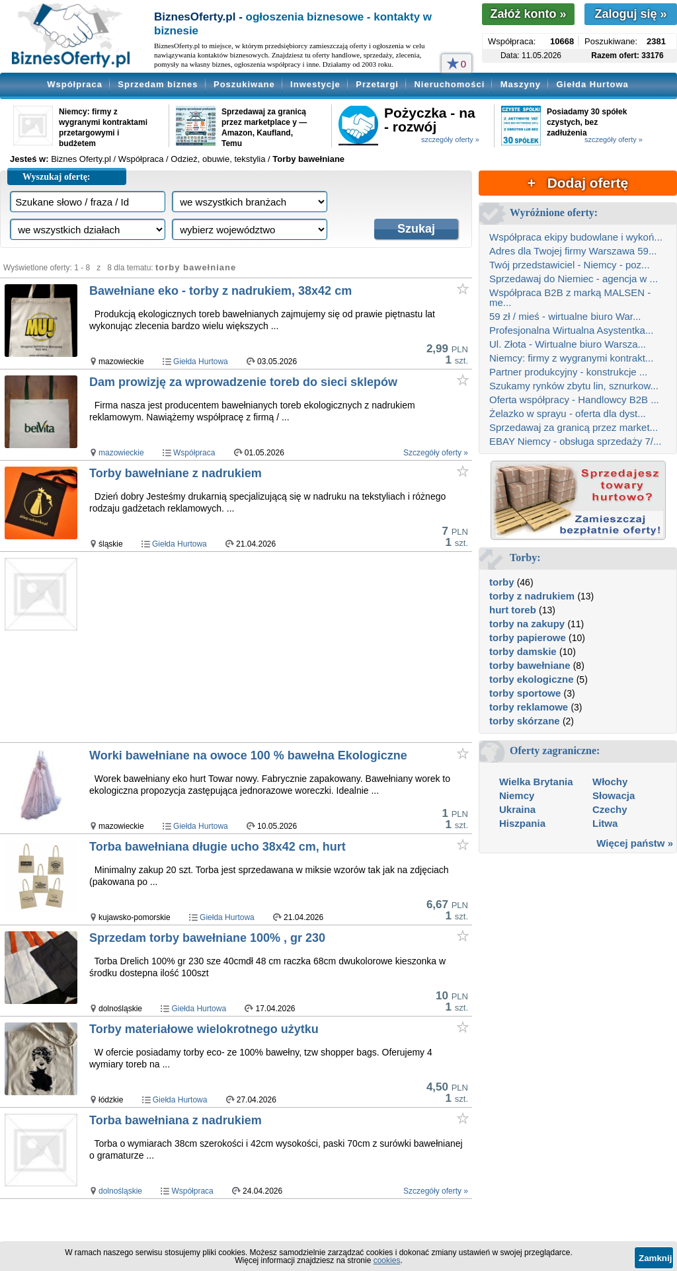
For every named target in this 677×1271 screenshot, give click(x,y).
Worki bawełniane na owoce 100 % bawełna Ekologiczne (248, 755)
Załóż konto (528, 13)
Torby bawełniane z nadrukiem (175, 473)
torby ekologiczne (531, 679)
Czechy (609, 809)
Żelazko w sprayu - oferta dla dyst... (567, 413)
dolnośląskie (120, 1191)
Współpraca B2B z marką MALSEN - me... (570, 297)
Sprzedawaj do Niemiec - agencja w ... (573, 278)
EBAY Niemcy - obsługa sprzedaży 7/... (575, 441)
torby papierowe (527, 637)
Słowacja (613, 795)
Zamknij (655, 1258)
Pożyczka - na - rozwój (429, 119)
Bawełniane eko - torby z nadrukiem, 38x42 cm (220, 290)
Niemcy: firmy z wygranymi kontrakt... (571, 358)
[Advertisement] (279, 647)
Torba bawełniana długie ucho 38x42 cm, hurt (217, 846)
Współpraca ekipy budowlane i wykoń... (575, 237)
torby (501, 582)
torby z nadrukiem (532, 595)
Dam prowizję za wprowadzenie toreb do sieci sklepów (243, 382)
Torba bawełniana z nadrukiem (175, 1120)
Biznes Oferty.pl (81, 159)
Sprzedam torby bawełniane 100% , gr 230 (207, 937)
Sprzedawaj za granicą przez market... (573, 427)
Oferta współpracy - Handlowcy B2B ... (574, 399)
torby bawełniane (530, 665)
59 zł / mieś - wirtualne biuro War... (565, 316)
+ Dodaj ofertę (578, 182)
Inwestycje (315, 84)
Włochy (609, 781)
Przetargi (377, 84)
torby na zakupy (527, 623)
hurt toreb (512, 609)
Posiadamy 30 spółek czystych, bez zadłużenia (587, 122)
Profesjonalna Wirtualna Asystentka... (571, 330)
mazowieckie (121, 452)
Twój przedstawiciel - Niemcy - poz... (569, 264)
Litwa (604, 823)
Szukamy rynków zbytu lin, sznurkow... (573, 385)
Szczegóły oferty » (435, 452)
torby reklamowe (528, 707)
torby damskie (523, 651)
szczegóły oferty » (450, 139)
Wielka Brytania (536, 781)
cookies (387, 1260)
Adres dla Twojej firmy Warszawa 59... (573, 250)
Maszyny (520, 84)
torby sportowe (525, 693)
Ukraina (517, 809)
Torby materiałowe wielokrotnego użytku (204, 1029)
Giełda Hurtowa (592, 84)
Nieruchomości (449, 84)
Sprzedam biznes (158, 84)
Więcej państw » (634, 843)
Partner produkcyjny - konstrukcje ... (568, 371)
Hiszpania (522, 823)
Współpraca (74, 84)
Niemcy (516, 795)
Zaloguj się (630, 13)
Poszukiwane (244, 84)
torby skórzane (524, 720)
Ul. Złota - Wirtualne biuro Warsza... (567, 344)
